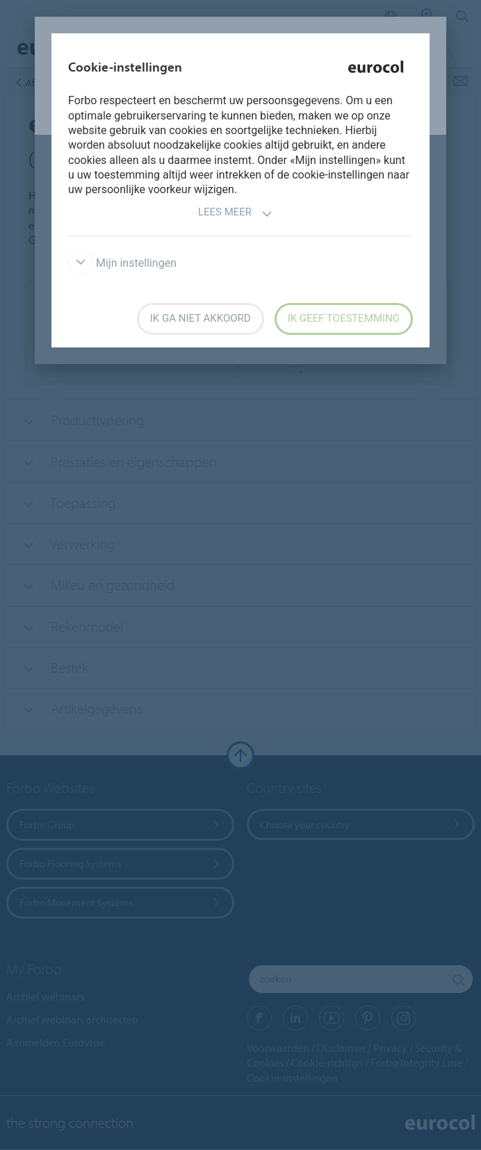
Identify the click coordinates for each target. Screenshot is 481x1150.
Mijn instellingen (122, 263)
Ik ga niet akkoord (200, 318)
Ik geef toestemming (344, 318)
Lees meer (235, 214)
